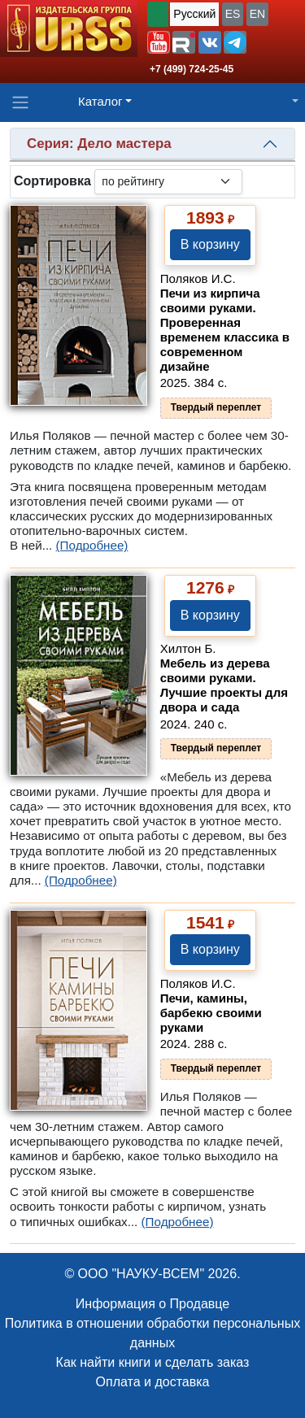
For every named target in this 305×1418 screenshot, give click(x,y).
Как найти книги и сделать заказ (153, 1362)
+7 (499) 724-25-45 (191, 69)
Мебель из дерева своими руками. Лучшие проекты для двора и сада (224, 685)
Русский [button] (194, 13)
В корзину (210, 244)
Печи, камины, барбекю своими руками (211, 1012)
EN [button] (257, 13)
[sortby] (168, 181)
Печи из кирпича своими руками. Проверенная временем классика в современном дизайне (225, 329)
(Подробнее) (92, 545)
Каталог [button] (100, 101)
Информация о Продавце (152, 1304)
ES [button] (233, 13)
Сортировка (52, 181)
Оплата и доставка (153, 1382)
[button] (158, 42)
